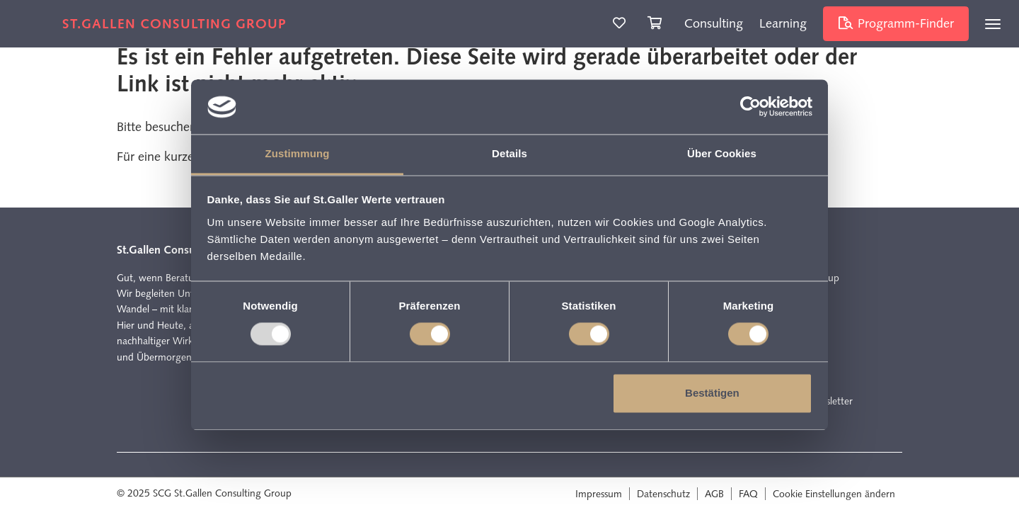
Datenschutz (663, 493)
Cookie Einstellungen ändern (834, 493)
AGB (714, 493)
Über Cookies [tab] (721, 153)
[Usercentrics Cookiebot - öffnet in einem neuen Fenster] (750, 107)
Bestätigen (712, 393)
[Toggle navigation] (992, 24)
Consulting (713, 23)
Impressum (598, 493)
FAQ (748, 493)
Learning (783, 23)
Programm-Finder (896, 23)
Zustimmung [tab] (297, 153)
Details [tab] (509, 153)
